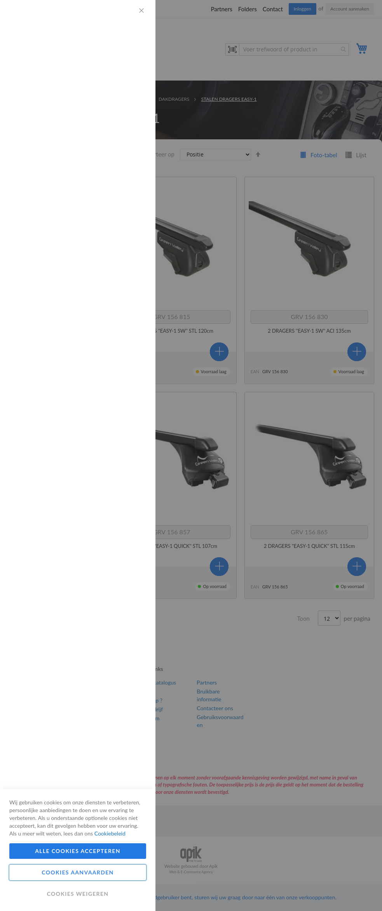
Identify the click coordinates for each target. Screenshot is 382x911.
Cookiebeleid (110, 833)
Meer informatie (126, 72)
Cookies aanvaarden (77, 872)
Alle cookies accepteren (77, 851)
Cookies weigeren (77, 893)
